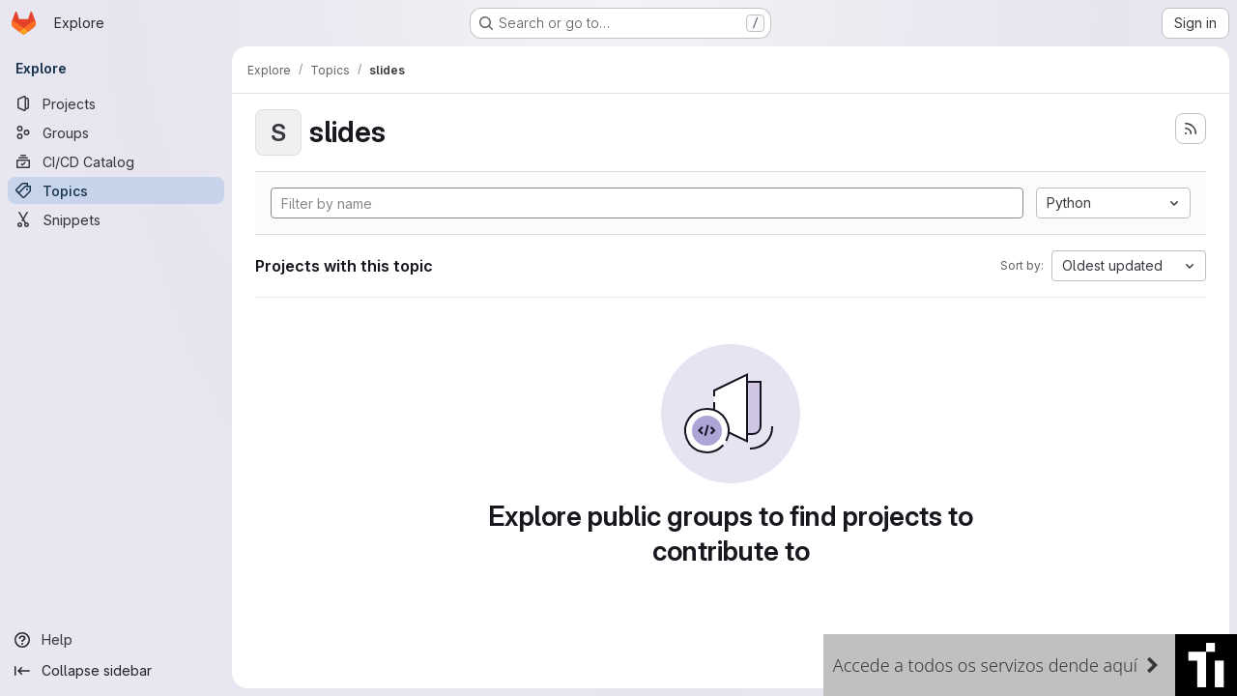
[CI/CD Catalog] (116, 161)
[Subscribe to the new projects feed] (1190, 128)
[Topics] (116, 190)
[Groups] (116, 132)
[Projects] (116, 103)
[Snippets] (116, 219)
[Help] (116, 639)
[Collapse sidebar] (116, 670)
